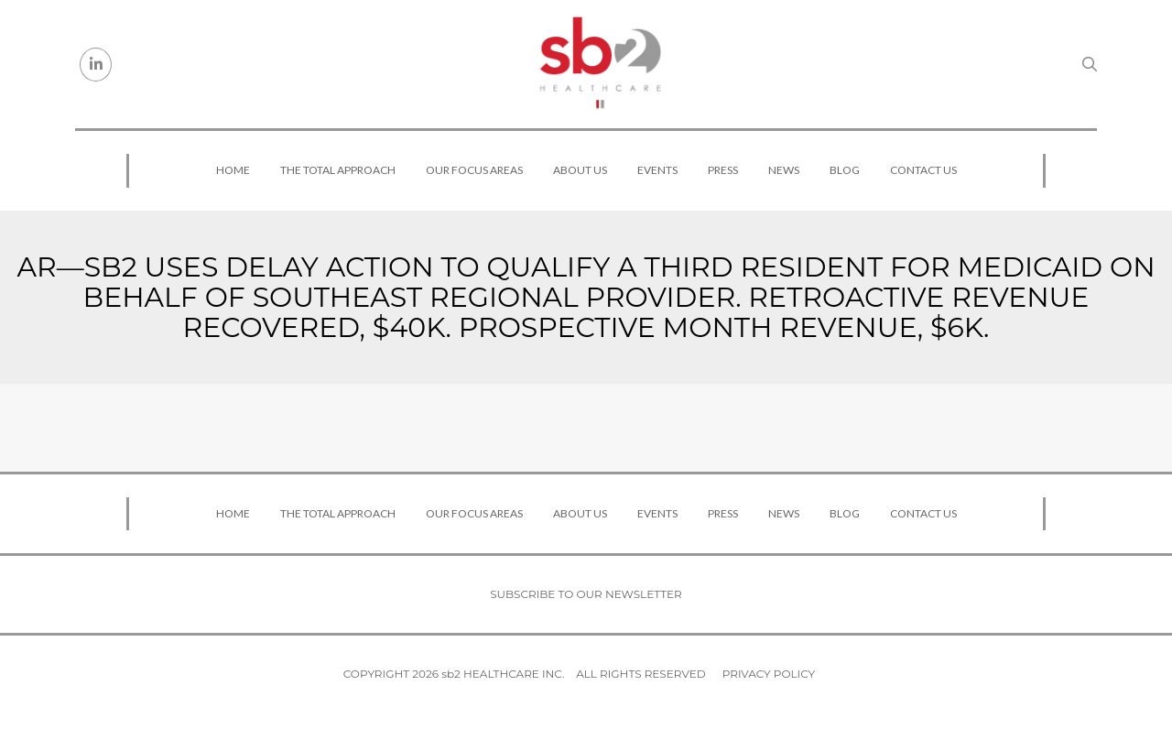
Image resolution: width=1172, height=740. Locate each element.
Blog (845, 170)
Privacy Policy (768, 673)
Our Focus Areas (474, 170)
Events (657, 170)
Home (233, 170)
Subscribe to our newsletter (586, 594)
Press (723, 170)
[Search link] (1089, 64)
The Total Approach (338, 170)
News (783, 170)
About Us (580, 170)
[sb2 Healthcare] (600, 64)
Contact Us (923, 170)
